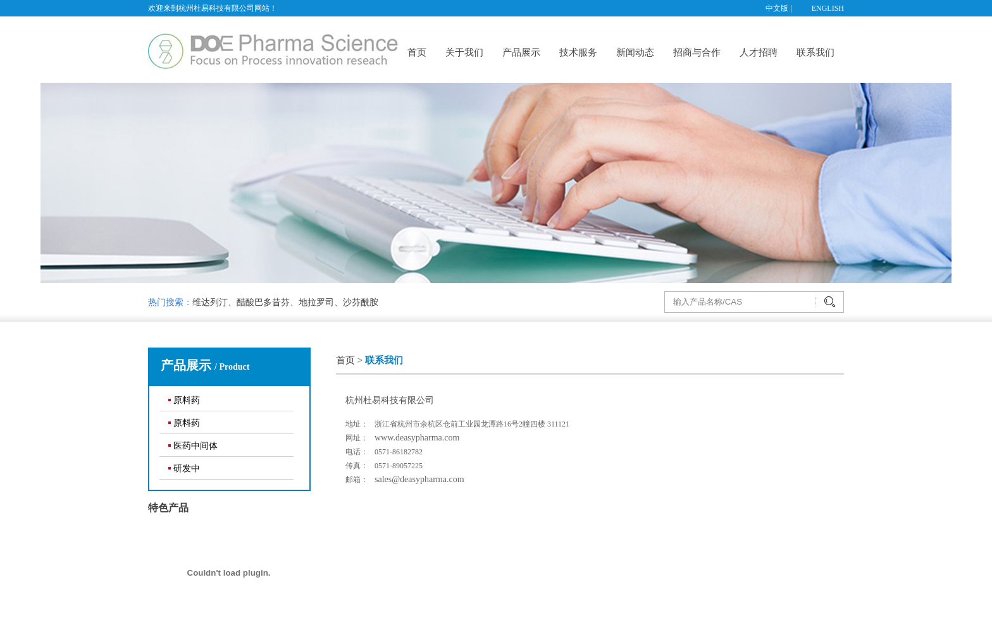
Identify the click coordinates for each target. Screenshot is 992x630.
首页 (416, 52)
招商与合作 (697, 52)
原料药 (186, 400)
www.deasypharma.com (417, 437)
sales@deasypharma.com (419, 479)
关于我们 (464, 52)
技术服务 (578, 52)
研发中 (186, 468)
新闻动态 (635, 52)
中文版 (777, 8)
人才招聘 (759, 52)
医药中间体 (195, 446)
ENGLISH (828, 8)
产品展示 (521, 52)
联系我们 (815, 52)
